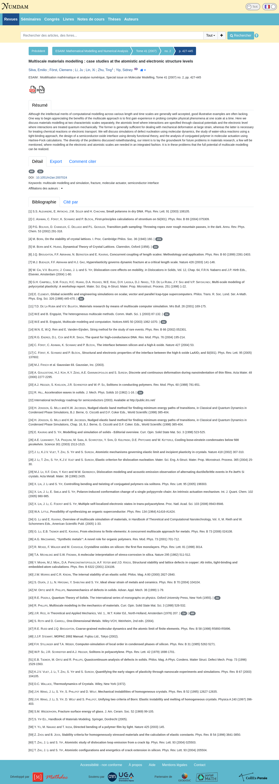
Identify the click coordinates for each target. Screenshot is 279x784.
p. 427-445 (186, 51)
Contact (199, 765)
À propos (135, 765)
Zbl (40, 171)
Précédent (38, 51)
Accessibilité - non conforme (101, 765)
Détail (37, 161)
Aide (152, 765)
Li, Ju (79, 70)
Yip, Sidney (124, 70)
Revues (11, 19)
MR (31, 171)
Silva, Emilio (38, 70)
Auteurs (131, 19)
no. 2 (167, 51)
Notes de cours (90, 19)
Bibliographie (44, 202)
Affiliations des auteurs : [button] (46, 188)
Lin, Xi (90, 70)
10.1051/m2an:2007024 (51, 177)
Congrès (52, 19)
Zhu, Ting (105, 70)
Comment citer (82, 161)
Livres (68, 19)
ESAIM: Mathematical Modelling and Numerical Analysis (91, 51)
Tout (209, 35)
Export (56, 161)
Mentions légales (174, 765)
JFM (159, 239)
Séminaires (31, 19)
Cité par (70, 202)
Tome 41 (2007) (146, 51)
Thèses (114, 19)
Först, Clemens (61, 70)
